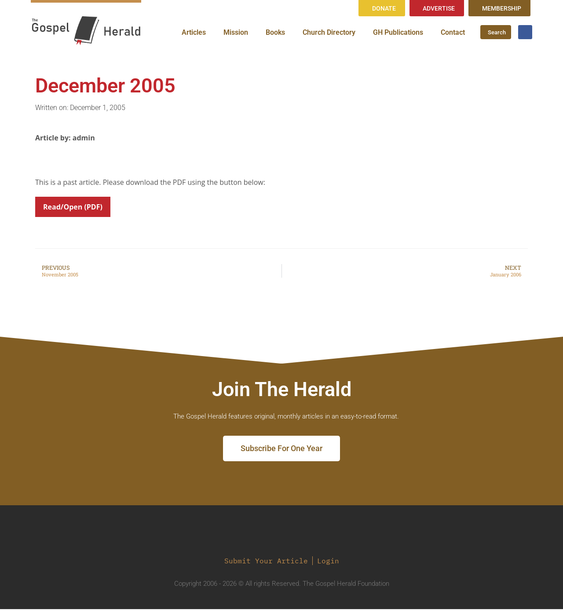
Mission (235, 33)
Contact (453, 33)
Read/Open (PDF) (72, 208)
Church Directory (329, 33)
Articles (194, 33)
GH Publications (398, 33)
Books (275, 33)
